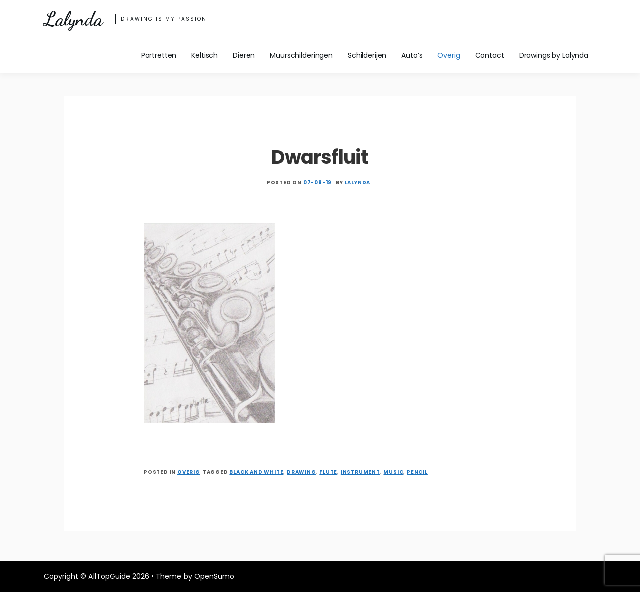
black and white (257, 472)
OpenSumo (214, 576)
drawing (301, 472)
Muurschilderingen (301, 55)
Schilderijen (367, 55)
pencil (417, 472)
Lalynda (73, 19)
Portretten (159, 55)
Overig (449, 55)
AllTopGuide (109, 576)
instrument (360, 472)
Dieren (244, 55)
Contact (490, 55)
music (394, 472)
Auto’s (412, 55)
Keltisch (205, 55)
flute (329, 472)
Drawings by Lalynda (554, 55)
